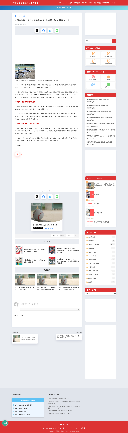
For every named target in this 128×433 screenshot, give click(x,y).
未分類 (62, 235)
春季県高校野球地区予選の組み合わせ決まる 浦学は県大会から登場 (64, 407)
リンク (93, 85)
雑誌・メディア (101, 271)
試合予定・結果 (87, 3)
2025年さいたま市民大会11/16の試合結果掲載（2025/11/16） (100, 137)
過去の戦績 (97, 3)
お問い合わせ (108, 85)
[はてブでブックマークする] (50, 30)
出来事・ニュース (101, 244)
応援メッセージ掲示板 (54, 413)
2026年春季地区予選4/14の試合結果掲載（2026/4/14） (98, 113)
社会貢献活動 (101, 259)
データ (113, 3)
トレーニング (101, 256)
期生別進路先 (101, 278)
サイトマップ (73, 428)
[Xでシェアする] (36, 30)
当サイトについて (48, 428)
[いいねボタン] (17, 154)
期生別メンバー (101, 274)
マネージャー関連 (101, 263)
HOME (64, 424)
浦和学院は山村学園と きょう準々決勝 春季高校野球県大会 (64, 401)
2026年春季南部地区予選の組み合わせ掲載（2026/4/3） (99, 119)
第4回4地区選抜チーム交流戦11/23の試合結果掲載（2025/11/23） (100, 125)
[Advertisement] (47, 50)
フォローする (49, 228)
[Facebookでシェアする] (43, 30)
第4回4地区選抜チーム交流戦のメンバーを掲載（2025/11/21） (100, 131)
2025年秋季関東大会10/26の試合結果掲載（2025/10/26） (99, 143)
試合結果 (101, 248)
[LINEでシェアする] (56, 30)
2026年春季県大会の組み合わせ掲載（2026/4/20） (97, 107)
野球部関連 (101, 237)
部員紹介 (77, 3)
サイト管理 (81, 428)
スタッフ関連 (101, 252)
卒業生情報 (106, 3)
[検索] (114, 41)
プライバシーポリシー (61, 428)
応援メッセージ (93, 77)
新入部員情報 (93, 62)
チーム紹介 (69, 3)
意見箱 (108, 77)
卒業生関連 (101, 267)
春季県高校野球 (108, 62)
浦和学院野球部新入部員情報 (56, 398)
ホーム (61, 3)
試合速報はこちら (64, 8)
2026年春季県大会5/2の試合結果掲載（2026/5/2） (97, 101)
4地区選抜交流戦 (108, 54)
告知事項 (101, 241)
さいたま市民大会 (93, 54)
